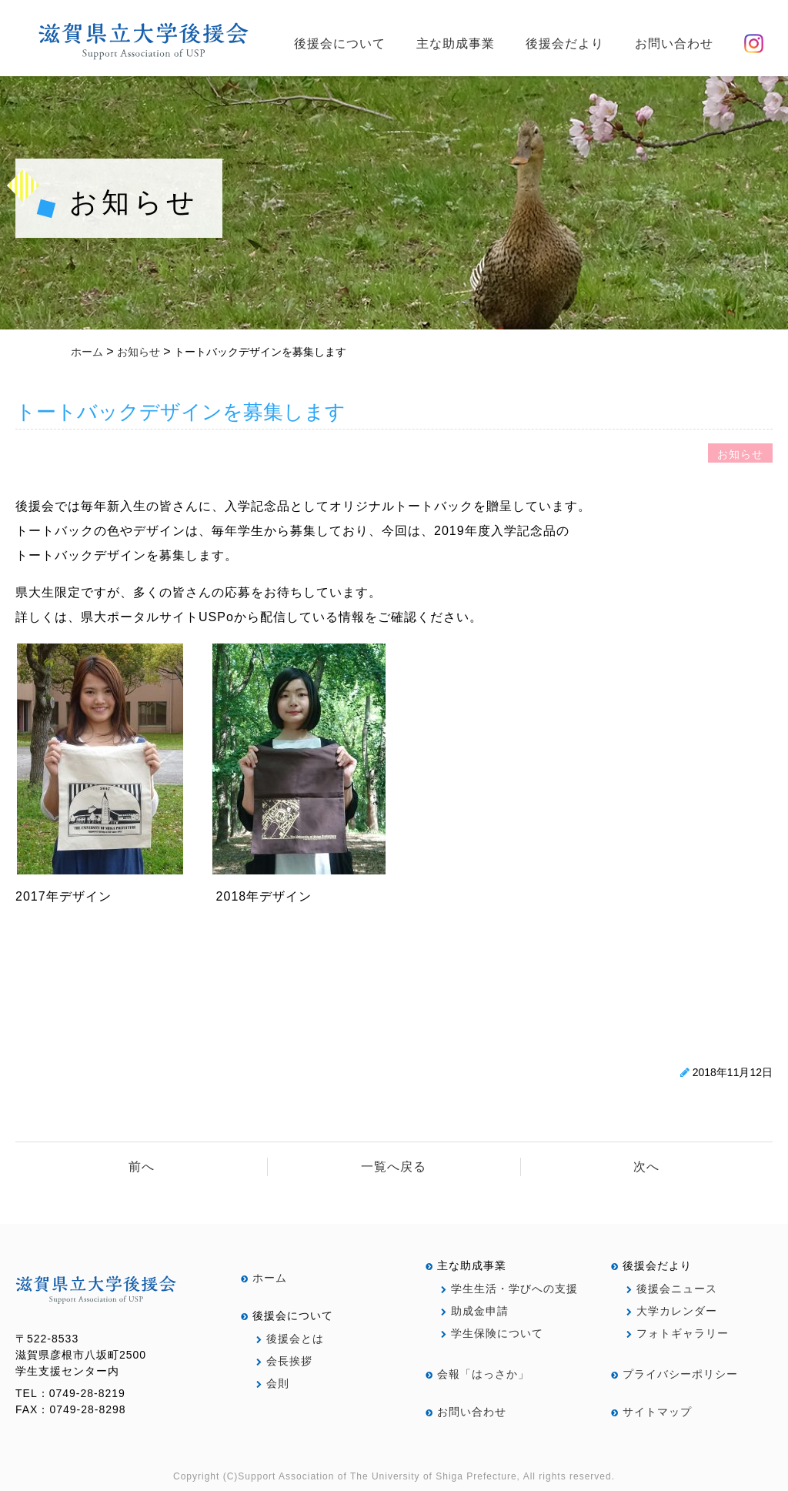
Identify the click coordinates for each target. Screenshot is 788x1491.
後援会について (340, 43)
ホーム (264, 1278)
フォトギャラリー (677, 1333)
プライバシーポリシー (674, 1374)
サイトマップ (651, 1412)
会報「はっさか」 (477, 1374)
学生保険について (492, 1333)
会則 (272, 1383)
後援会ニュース (671, 1288)
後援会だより (565, 43)
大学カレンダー (671, 1311)
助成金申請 (475, 1311)
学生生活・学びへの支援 (509, 1288)
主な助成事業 (455, 43)
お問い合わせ (674, 43)
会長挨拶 (284, 1361)
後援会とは (290, 1338)
